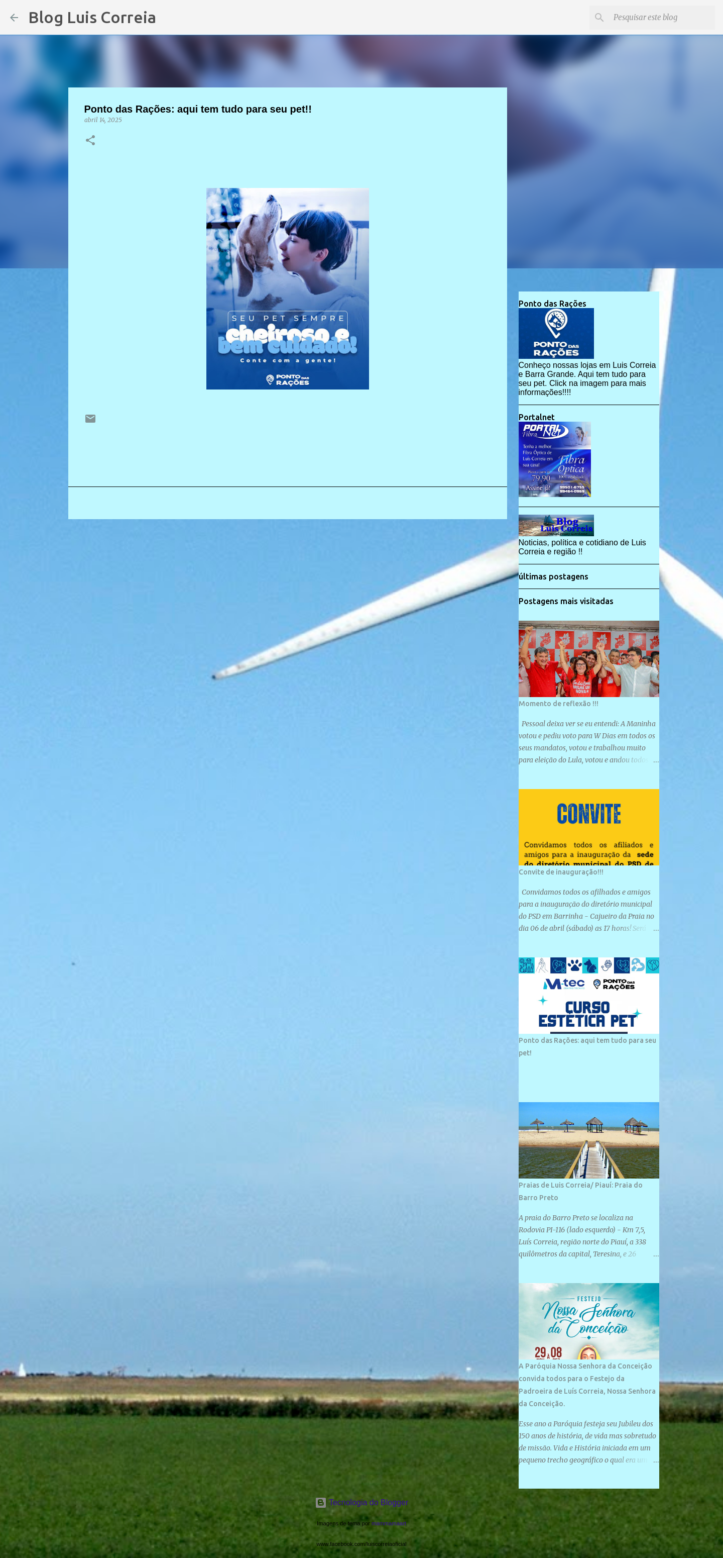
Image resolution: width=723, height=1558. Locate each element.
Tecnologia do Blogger (362, 1502)
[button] (90, 141)
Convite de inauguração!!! (561, 872)
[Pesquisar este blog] (662, 18)
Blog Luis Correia (92, 17)
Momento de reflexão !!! (558, 704)
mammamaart (389, 1523)
